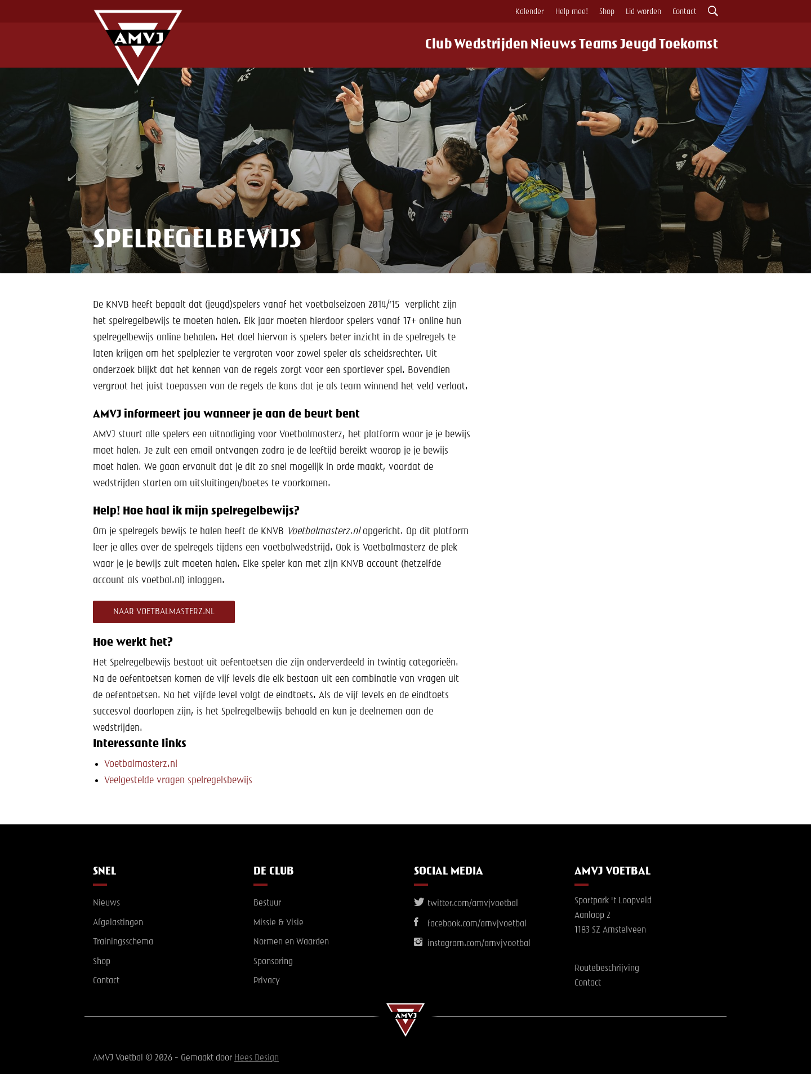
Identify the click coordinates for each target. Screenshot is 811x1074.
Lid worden (643, 12)
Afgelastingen (118, 922)
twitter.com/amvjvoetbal (466, 903)
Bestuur (267, 903)
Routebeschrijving (606, 968)
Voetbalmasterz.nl (140, 764)
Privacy (266, 981)
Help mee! (571, 12)
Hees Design (256, 1058)
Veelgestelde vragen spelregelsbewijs (178, 780)
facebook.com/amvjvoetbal (470, 924)
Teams (593, 45)
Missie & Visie (278, 922)
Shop (606, 12)
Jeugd (640, 45)
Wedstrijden (478, 45)
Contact (684, 12)
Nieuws (542, 45)
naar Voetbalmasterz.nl (164, 611)
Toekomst (695, 45)
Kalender (529, 12)
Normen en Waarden (291, 942)
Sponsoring (273, 961)
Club (422, 45)
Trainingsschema (123, 942)
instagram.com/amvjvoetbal (472, 943)
